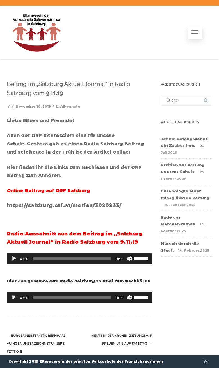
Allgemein (70, 107)
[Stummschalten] (129, 258)
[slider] (72, 258)
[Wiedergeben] (14, 258)
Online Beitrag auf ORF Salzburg (49, 190)
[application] (79, 258)
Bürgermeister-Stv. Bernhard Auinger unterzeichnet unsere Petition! (36, 343)
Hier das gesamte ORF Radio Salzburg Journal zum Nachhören (78, 281)
